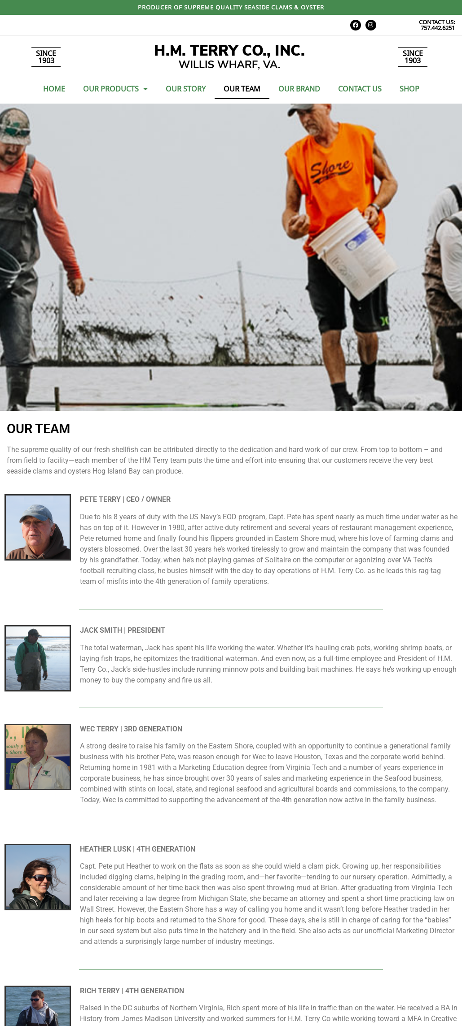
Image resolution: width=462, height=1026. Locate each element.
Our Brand (299, 89)
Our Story (186, 89)
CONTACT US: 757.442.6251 (437, 25)
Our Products (115, 89)
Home (54, 89)
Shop (409, 89)
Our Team (242, 89)
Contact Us (360, 89)
